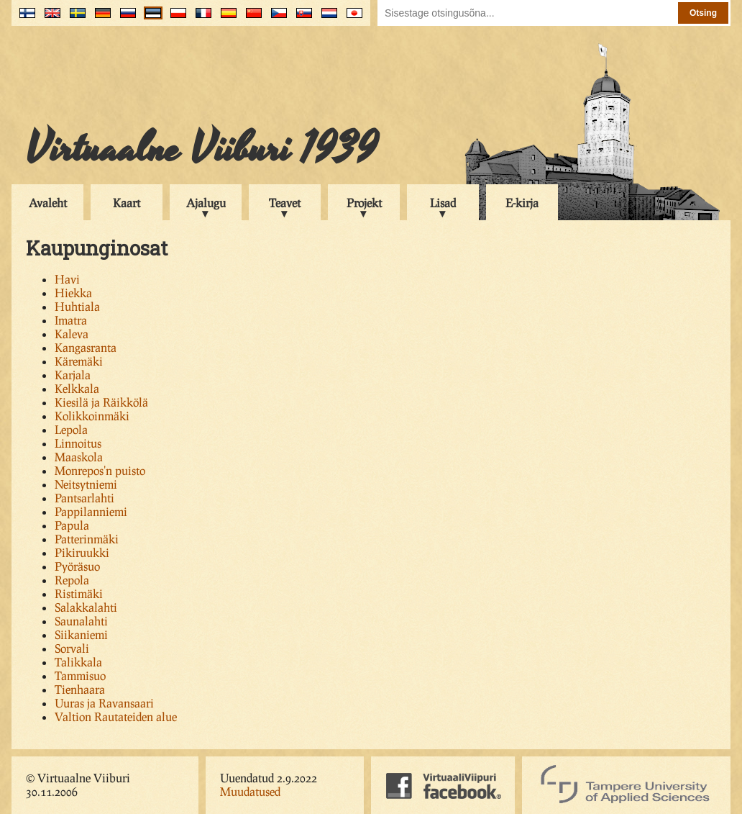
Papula (72, 525)
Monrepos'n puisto (100, 470)
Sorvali (72, 648)
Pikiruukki (82, 552)
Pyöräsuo (77, 566)
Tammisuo (80, 675)
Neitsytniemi (86, 484)
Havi (67, 279)
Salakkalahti (86, 607)
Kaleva (71, 333)
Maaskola (79, 456)
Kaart (126, 202)
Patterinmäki (87, 539)
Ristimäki (79, 593)
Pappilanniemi (91, 511)
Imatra (71, 320)
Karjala (73, 374)
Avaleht (48, 202)
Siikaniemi (81, 634)
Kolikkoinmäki (92, 415)
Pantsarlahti (84, 498)
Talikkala (78, 662)
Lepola (71, 429)
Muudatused (250, 791)
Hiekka (73, 292)
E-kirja (522, 202)
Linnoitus (78, 443)
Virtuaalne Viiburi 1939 (201, 149)
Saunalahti (81, 621)
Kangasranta (85, 347)
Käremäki (79, 361)
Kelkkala (77, 388)
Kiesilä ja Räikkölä (101, 402)
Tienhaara (80, 689)
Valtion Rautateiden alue (116, 716)
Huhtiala (77, 306)
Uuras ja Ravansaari (104, 703)
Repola (72, 580)
